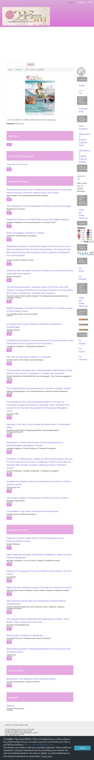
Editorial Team (43, 38)
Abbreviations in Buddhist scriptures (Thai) (84, 139)
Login (90, 2)
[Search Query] (16, 65)
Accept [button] (82, 748)
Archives (30, 38)
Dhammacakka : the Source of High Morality (25, 635)
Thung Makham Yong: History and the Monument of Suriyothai (32, 511)
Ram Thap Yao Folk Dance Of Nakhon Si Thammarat (29, 357)
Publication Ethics (13, 52)
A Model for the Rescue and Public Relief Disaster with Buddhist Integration (38, 220)
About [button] (9, 38)
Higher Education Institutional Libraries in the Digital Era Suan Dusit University (39, 587)
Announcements (32, 52)
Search (30, 64)
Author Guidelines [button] (62, 38)
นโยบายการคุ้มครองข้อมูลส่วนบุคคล (38, 745)
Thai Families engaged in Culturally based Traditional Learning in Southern (38, 498)
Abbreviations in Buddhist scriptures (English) (84, 156)
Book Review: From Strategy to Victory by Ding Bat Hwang (31, 679)
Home (10, 70)
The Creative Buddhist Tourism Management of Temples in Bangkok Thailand (39, 388)
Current (19, 38)
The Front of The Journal (17, 164)
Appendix (10, 706)
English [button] (71, 3)
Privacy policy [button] (47, 756)
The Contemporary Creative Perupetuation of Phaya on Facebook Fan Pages (39, 206)
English (82, 85)
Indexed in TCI (81, 177)
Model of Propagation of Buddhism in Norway (25, 233)
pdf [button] (9, 144)
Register (81, 2)
